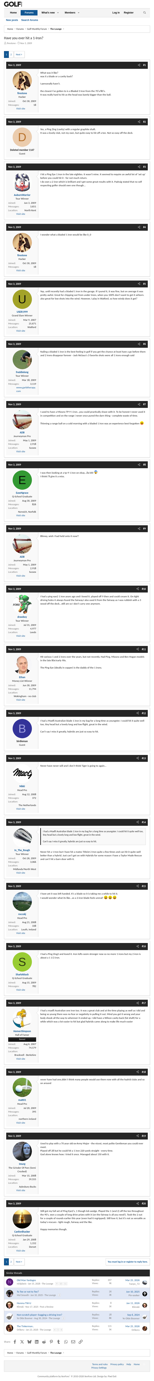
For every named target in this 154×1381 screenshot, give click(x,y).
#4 (144, 227)
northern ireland (27, 1118)
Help (129, 1364)
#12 (144, 713)
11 (65, 1283)
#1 (144, 65)
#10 (144, 588)
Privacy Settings (99, 1367)
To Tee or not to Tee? (28, 1291)
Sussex (32, 447)
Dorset (32, 1246)
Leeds (33, 632)
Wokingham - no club (25, 696)
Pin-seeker (134, 1295)
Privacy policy (117, 1364)
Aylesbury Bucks (27, 1186)
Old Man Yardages (26, 1280)
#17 (144, 1003)
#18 (144, 1072)
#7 (144, 404)
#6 (144, 344)
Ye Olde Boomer (24, 1318)
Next (18, 54)
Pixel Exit (112, 1376)
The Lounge (47, 1283)
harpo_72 (134, 1283)
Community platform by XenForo (67, 1376)
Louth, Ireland (28, 929)
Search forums (29, 20)
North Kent (30, 210)
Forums (29, 12)
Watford (31, 327)
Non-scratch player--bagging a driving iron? (39, 1314)
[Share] (139, 65)
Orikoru (20, 1329)
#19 (144, 1135)
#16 (144, 946)
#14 (144, 822)
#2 (144, 121)
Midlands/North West (24, 869)
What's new (48, 12)
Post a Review (47, 1306)
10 (61, 1283)
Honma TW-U (24, 1303)
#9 (144, 528)
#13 (144, 758)
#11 (144, 649)
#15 (144, 886)
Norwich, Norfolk (27, 511)
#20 (144, 1203)
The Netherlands (27, 805)
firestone (11, 43)
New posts (12, 20)
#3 (144, 166)
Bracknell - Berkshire (25, 1054)
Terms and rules (100, 1364)
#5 (144, 283)
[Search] (144, 12)
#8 (144, 464)
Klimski (20, 1306)
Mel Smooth (23, 1295)
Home (13, 12)
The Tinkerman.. (25, 1326)
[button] (58, 12)
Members (70, 12)
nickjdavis (21, 1283)
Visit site (20, 108)
